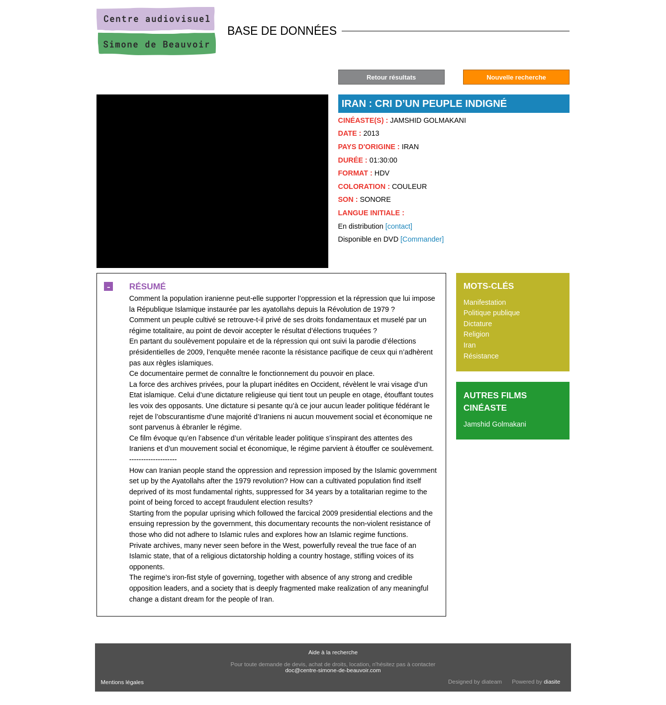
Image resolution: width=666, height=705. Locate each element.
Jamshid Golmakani (495, 424)
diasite (552, 682)
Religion (476, 334)
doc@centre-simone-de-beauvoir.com (333, 670)
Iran (470, 345)
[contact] (398, 226)
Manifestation (485, 302)
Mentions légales (122, 682)
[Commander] (422, 239)
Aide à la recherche (333, 652)
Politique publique (492, 313)
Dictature (478, 324)
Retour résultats (391, 77)
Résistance (481, 356)
